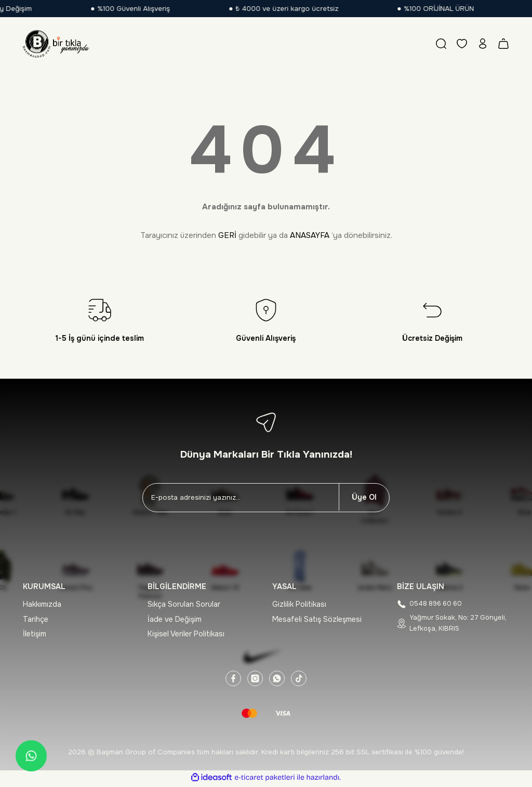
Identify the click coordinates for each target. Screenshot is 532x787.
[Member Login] (482, 43)
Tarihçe (35, 619)
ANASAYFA (309, 235)
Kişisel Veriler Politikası (186, 633)
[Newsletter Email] (241, 498)
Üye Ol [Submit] (364, 497)
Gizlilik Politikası (299, 604)
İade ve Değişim (175, 619)
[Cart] (503, 43)
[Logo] (56, 44)
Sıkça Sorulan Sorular (184, 604)
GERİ (227, 235)
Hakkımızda (42, 604)
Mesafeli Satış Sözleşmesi (317, 619)
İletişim (34, 633)
